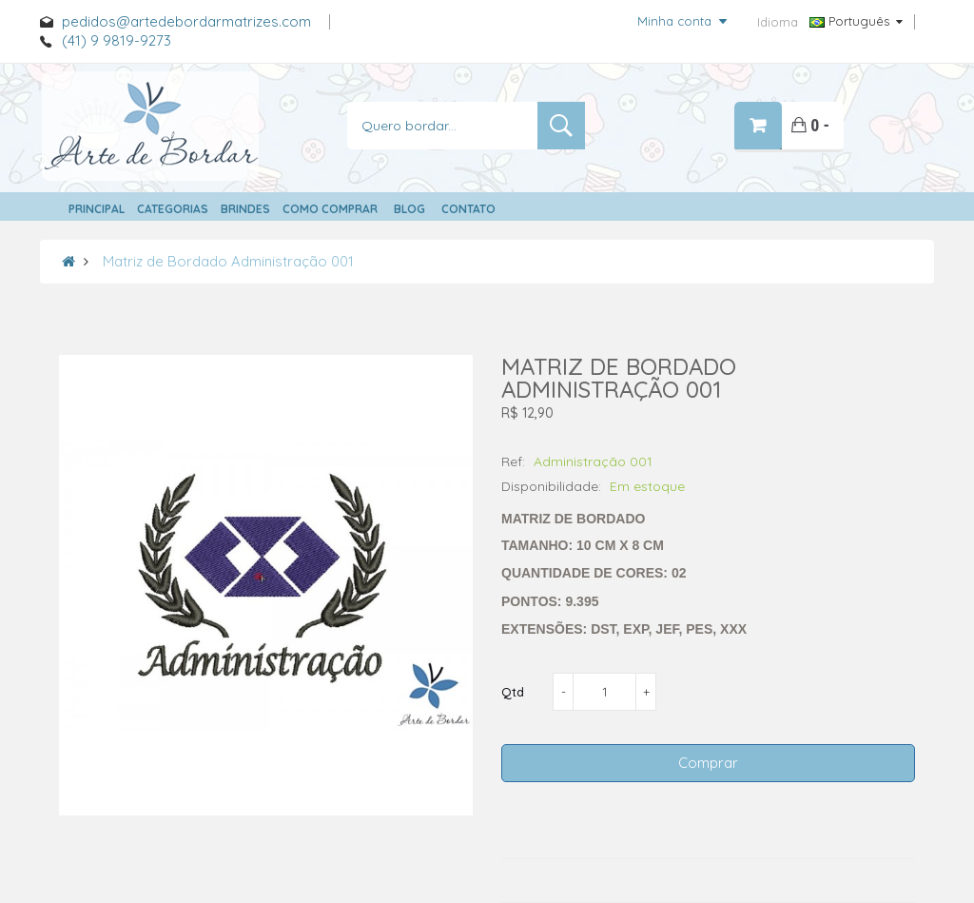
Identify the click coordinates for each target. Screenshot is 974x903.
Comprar (708, 763)
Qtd (512, 691)
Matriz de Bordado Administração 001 (228, 261)
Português (856, 21)
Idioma (777, 21)
